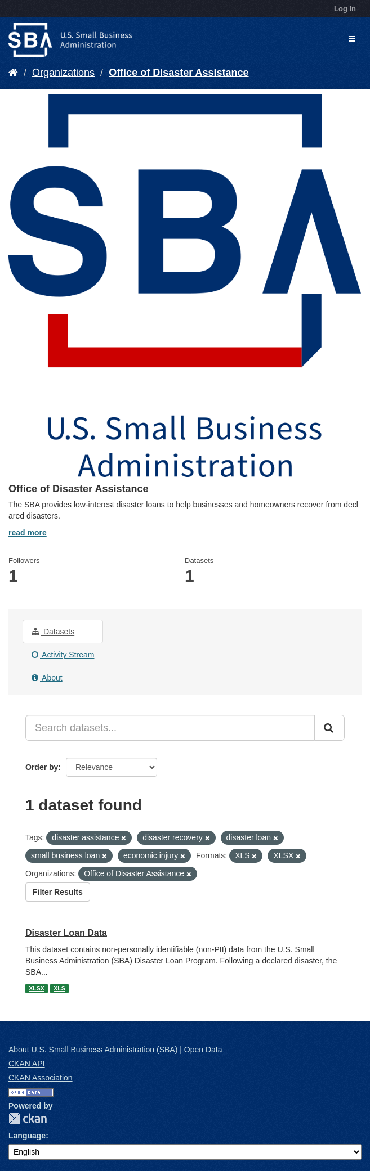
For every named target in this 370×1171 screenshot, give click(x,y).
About (47, 677)
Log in (345, 8)
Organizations (63, 72)
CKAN (27, 1118)
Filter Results (58, 892)
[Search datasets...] (170, 728)
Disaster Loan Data (66, 933)
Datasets (53, 631)
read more (27, 532)
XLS (59, 988)
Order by (41, 767)
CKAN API (26, 1063)
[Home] (13, 72)
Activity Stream (63, 654)
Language (27, 1135)
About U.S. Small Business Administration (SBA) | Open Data (115, 1049)
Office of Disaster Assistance (178, 72)
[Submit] (329, 728)
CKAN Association (40, 1077)
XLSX (36, 988)
